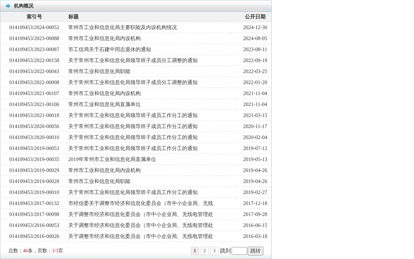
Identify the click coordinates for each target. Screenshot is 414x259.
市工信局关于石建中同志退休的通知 (109, 49)
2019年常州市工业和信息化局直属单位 (112, 159)
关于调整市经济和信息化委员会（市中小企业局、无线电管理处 (140, 214)
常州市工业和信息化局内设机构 (104, 38)
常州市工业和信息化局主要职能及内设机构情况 (122, 27)
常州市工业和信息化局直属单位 (104, 104)
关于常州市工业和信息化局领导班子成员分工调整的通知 (133, 60)
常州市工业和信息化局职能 (99, 71)
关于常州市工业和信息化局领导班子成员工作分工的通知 (133, 115)
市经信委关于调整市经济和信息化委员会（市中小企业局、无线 (140, 203)
